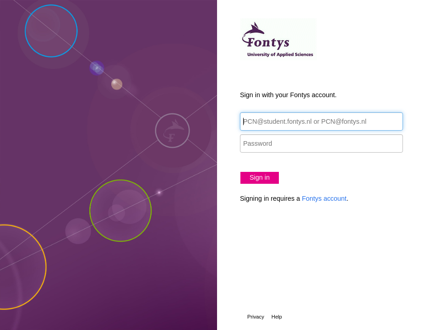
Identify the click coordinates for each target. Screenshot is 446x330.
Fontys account (324, 198)
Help (277, 316)
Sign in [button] (260, 177)
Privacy (255, 316)
